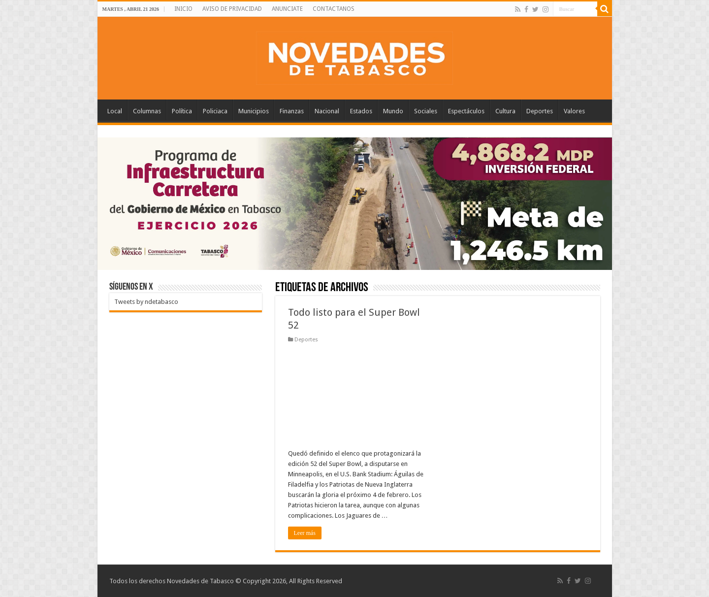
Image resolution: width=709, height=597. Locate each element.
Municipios (253, 111)
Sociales (425, 111)
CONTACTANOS (333, 8)
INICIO (183, 8)
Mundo (393, 111)
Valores (574, 111)
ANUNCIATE (287, 8)
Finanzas (292, 111)
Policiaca (215, 111)
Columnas (147, 111)
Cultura (505, 111)
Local (114, 111)
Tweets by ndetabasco (146, 301)
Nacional (327, 111)
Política (182, 111)
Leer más (305, 533)
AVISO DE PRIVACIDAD (232, 8)
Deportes (539, 111)
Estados (361, 111)
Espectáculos (466, 111)
